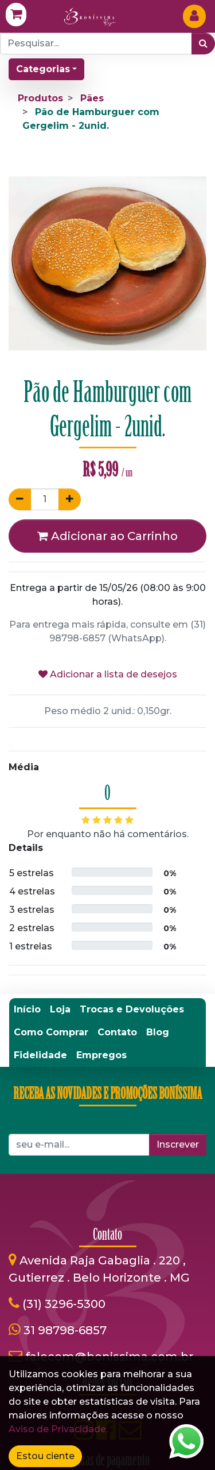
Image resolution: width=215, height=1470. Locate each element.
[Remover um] (20, 499)
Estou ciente (45, 1456)
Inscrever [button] (178, 1144)
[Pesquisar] (203, 43)
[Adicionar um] (69, 499)
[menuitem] (27, 1009)
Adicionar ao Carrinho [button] (107, 536)
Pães (92, 98)
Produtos (40, 98)
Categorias (43, 69)
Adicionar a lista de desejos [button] (107, 674)
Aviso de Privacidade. (58, 1429)
